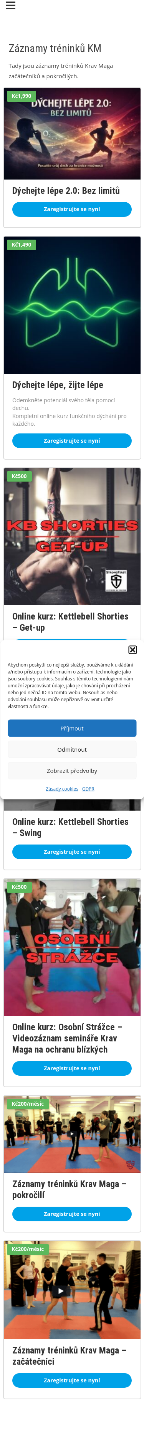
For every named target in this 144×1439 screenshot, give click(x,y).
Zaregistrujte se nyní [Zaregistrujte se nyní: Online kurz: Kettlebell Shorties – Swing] (72, 851)
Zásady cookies (62, 788)
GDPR (88, 788)
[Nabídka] (10, 5)
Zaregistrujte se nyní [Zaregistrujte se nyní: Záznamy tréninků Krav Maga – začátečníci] (72, 1380)
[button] (132, 649)
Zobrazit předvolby (72, 770)
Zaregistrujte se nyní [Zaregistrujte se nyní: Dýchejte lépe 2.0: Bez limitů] (72, 209)
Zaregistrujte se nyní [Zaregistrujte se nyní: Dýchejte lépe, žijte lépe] (72, 440)
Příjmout (71, 728)
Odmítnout (72, 749)
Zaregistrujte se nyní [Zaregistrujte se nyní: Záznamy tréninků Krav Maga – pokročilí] (72, 1213)
